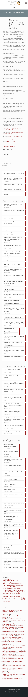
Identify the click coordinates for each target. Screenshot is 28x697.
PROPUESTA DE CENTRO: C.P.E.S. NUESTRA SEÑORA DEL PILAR (13, 185)
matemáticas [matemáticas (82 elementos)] (16, 593)
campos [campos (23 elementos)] (10, 582)
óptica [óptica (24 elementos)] (8, 601)
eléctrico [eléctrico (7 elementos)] (21, 585)
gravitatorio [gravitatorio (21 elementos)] (12, 590)
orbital (13, 50)
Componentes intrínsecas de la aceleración (11, 650)
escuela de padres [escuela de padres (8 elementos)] (6, 587)
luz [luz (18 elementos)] (25, 591)
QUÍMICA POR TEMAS (11, 141)
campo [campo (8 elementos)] (15, 580)
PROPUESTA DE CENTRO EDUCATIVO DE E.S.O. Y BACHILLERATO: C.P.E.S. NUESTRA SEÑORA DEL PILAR (12, 639)
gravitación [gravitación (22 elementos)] (5, 590)
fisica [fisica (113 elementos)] (12, 587)
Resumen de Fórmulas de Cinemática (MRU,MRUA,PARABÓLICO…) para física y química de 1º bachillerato (13, 674)
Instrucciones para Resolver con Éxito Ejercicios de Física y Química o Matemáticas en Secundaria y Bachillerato (13, 643)
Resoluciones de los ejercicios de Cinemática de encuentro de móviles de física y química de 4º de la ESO (13, 670)
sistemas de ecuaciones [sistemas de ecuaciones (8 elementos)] (7, 599)
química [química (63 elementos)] (8, 596)
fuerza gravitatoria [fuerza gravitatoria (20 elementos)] (7, 588)
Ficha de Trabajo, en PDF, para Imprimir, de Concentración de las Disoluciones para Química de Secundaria (13, 620)
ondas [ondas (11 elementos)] (3, 596)
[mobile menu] (26, 3)
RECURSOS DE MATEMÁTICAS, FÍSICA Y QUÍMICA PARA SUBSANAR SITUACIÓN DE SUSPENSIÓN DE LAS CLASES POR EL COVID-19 (13, 627)
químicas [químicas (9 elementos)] (13, 596)
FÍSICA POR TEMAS (8, 144)
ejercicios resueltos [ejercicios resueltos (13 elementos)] (15, 585)
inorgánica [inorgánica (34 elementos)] (10, 591)
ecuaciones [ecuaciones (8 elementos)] (15, 583)
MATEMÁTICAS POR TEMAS (9, 146)
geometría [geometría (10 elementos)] (19, 588)
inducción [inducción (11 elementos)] (17, 590)
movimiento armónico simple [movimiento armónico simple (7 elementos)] (8, 594)
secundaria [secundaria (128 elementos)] (20, 598)
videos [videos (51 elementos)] (23, 600)
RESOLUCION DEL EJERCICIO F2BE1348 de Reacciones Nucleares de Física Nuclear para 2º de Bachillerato (14, 173)
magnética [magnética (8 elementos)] (8, 593)
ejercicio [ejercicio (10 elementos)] (20, 583)
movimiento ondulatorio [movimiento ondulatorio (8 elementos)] (19, 594)
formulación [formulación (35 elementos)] (18, 587)
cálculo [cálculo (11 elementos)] (19, 582)
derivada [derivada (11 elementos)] (23, 582)
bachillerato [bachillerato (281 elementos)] (8, 580)
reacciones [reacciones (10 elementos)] (18, 596)
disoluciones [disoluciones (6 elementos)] (11, 583)
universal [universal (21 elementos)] (18, 600)
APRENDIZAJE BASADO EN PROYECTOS (12, 189)
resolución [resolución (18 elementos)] (5, 598)
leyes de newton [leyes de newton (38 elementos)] (19, 591)
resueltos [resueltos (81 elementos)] (11, 598)
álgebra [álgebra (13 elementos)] (4, 601)
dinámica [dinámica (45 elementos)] (5, 583)
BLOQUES (7, 691)
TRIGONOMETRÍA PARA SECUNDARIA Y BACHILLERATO (12, 193)
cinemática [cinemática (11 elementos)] (15, 582)
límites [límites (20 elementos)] (4, 593)
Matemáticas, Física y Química (16, 691)
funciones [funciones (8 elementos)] (14, 588)
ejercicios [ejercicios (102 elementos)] (6, 585)
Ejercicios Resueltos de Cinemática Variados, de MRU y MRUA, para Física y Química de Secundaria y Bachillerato (14, 647)
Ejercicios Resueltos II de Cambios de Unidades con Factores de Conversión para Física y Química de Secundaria (13, 678)
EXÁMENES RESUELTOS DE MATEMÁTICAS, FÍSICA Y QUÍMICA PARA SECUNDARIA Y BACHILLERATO (13, 180)
